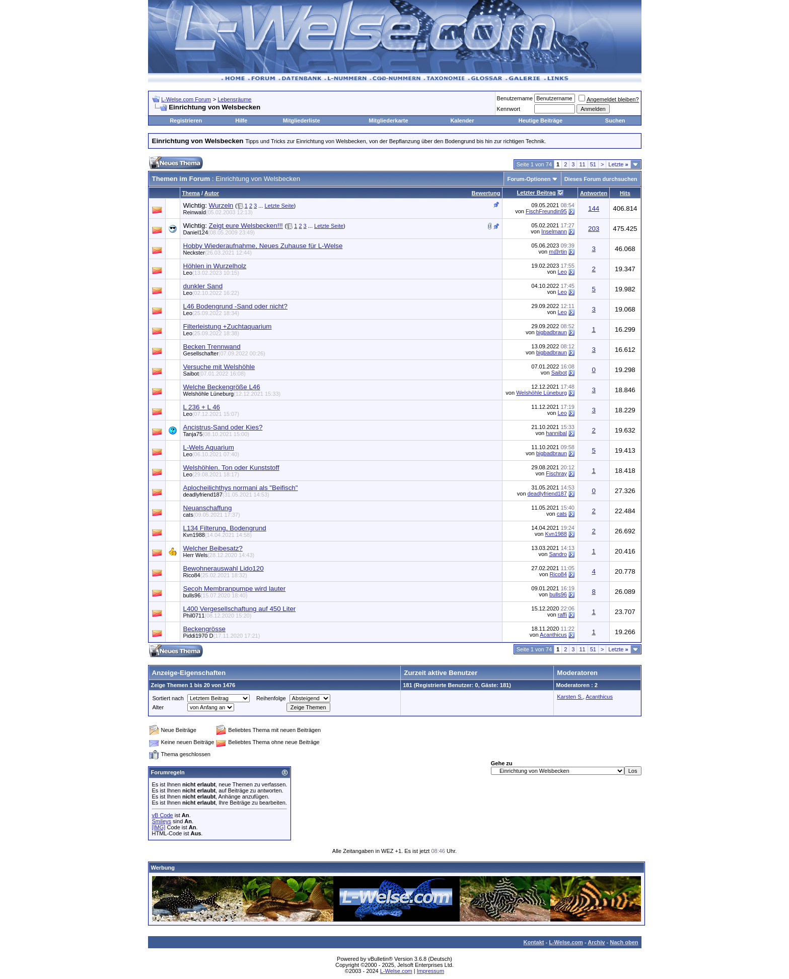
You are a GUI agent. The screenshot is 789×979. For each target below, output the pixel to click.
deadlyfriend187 (226, 495)
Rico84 (215, 575)
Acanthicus (553, 635)
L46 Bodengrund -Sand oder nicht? (235, 306)
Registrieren (186, 120)
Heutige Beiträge (540, 120)
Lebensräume (234, 99)
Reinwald (218, 212)
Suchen (615, 120)
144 (593, 208)
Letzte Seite (279, 206)
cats (211, 515)
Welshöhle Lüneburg (232, 394)
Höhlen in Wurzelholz (215, 266)
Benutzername (515, 98)
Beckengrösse (204, 629)
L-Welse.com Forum (186, 99)
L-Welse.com (566, 942)
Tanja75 (216, 434)
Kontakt (533, 942)
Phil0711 (217, 616)
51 (593, 164)
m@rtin (558, 252)
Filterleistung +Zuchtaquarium (227, 326)
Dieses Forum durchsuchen (600, 179)
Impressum (430, 971)
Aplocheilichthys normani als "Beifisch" (240, 488)
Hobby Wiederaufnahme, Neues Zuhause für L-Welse (263, 246)
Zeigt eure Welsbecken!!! (246, 225)
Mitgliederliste (301, 120)
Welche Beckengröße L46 (221, 387)
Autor (211, 193)
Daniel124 (219, 232)
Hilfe (241, 120)
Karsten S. (570, 697)
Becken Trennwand (212, 346)
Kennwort (508, 109)
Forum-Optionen (528, 179)
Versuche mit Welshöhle (219, 367)
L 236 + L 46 (202, 407)
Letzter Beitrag (536, 193)
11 (582, 164)
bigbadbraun (551, 332)
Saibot (214, 374)
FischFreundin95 (546, 211)
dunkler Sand (203, 286)
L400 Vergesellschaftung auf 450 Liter (239, 609)
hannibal (556, 433)
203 (593, 228)
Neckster (217, 253)
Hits (625, 193)
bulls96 (215, 595)
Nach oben (624, 942)
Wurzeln (221, 205)
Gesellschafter (224, 353)
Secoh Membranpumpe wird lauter (234, 588)
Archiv (596, 942)
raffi (562, 614)
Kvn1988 (217, 535)
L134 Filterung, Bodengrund (224, 528)
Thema (191, 193)
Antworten (593, 193)
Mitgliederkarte (388, 120)
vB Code (162, 815)
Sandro (557, 554)
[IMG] (159, 827)
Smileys (162, 821)
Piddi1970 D (221, 636)
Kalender (462, 120)
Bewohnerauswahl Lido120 (223, 568)
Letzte (618, 164)
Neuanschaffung (207, 508)
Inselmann (554, 231)
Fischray (556, 473)
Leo (211, 273)
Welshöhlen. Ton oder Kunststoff (231, 467)
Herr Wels (219, 555)
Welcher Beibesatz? (213, 548)
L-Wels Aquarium (208, 447)
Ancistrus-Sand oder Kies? (223, 427)
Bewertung (486, 193)
